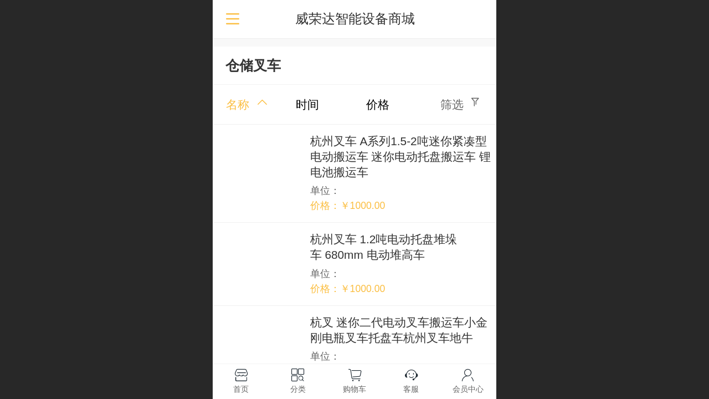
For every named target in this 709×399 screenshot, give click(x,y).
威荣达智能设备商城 (355, 18)
